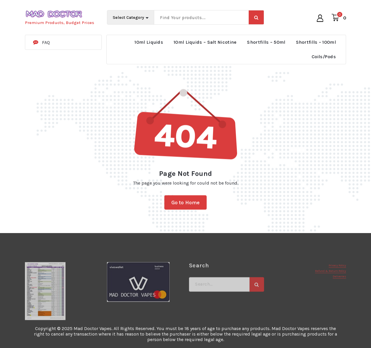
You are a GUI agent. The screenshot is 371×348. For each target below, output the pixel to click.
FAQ (46, 42)
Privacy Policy (337, 281)
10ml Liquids (148, 42)
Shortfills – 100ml (316, 42)
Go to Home (185, 207)
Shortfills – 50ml (266, 42)
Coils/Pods (324, 56)
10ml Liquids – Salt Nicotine (205, 42)
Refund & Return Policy (330, 286)
